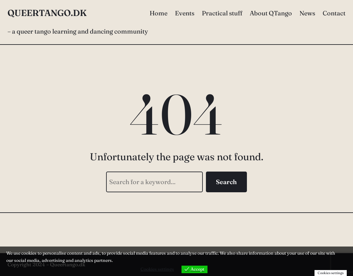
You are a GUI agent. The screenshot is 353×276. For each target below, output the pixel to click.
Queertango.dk (47, 13)
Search (226, 182)
